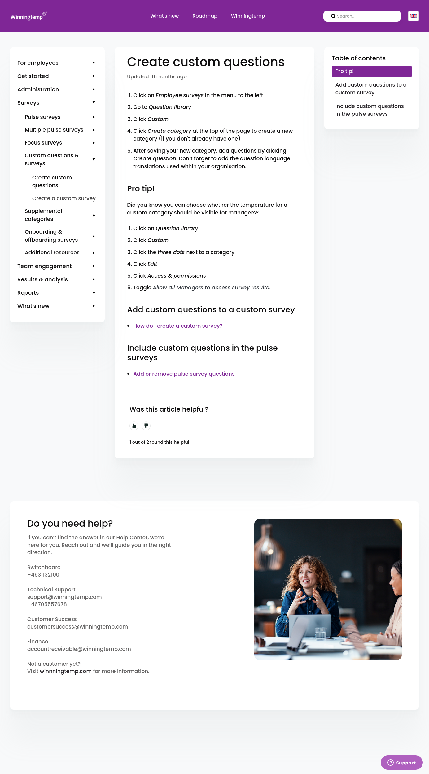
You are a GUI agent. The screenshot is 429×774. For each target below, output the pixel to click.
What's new (164, 15)
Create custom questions (52, 181)
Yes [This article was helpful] (133, 425)
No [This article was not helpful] (146, 425)
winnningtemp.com (66, 671)
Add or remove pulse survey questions (184, 374)
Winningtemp (248, 15)
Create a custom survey (64, 198)
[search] (362, 16)
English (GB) (413, 16)
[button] (57, 62)
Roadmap (205, 15)
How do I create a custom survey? (177, 326)
